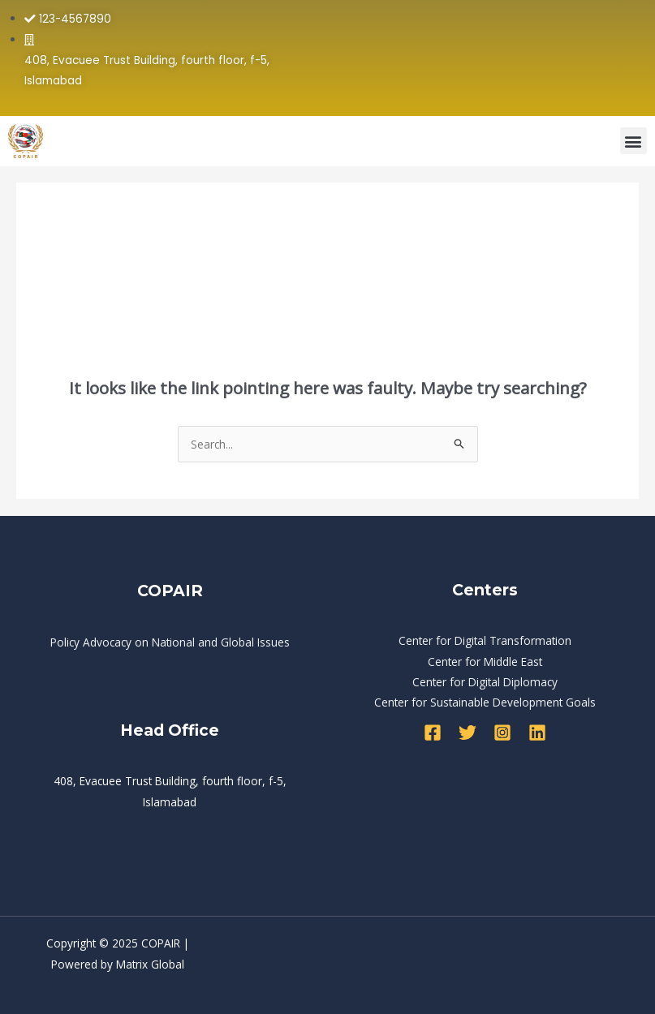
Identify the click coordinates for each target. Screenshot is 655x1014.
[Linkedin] (537, 732)
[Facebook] (433, 732)
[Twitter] (467, 732)
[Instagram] (502, 732)
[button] (633, 140)
